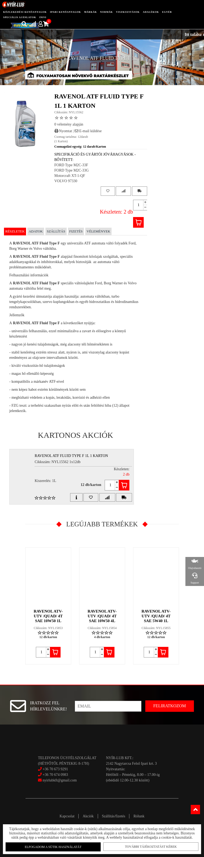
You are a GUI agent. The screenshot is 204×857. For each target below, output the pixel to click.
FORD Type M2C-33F (71, 165)
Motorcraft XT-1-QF (69, 176)
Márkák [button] (90, 12)
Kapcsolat (67, 816)
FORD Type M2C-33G (71, 170)
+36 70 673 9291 (55, 769)
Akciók (88, 816)
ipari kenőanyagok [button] (65, 12)
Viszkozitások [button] (128, 12)
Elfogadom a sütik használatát (54, 847)
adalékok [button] (151, 12)
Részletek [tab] (15, 231)
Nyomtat (63, 131)
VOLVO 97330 (65, 181)
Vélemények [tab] (98, 231)
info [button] (42, 17)
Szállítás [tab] (56, 231)
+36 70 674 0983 (55, 775)
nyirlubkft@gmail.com (57, 780)
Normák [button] (106, 12)
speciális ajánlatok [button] (19, 17)
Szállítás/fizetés (113, 816)
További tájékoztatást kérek (150, 846)
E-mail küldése (88, 131)
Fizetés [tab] (76, 231)
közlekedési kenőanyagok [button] (25, 12)
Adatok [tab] (36, 231)
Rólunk (138, 816)
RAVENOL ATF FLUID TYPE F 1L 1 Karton (71, 456)
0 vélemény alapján (68, 124)
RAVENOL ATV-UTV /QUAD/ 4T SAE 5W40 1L (156, 616)
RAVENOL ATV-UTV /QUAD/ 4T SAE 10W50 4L (102, 616)
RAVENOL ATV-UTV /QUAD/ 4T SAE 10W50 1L (48, 616)
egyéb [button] (167, 12)
